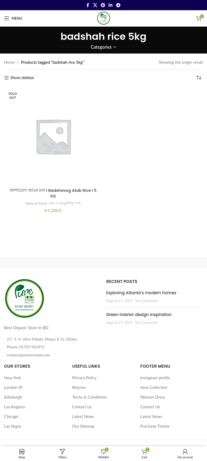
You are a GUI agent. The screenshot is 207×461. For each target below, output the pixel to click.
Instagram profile (155, 377)
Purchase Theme (155, 426)
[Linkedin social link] (110, 5)
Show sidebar (22, 77)
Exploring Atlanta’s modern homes (141, 293)
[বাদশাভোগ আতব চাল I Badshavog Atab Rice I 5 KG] (53, 136)
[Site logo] (103, 17)
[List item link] (52, 347)
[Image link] (24, 298)
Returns (79, 387)
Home (9, 62)
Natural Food (36, 203)
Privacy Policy (84, 377)
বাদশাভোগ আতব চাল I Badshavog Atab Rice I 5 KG (53, 193)
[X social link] (95, 5)
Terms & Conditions (89, 397)
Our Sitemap (83, 426)
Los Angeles (14, 406)
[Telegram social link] (118, 5)
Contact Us (82, 406)
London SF (13, 387)
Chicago (11, 416)
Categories (101, 47)
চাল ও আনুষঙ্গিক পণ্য (65, 203)
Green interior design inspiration (139, 314)
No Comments (146, 301)
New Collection (153, 387)
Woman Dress (152, 397)
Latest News (83, 416)
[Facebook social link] (88, 5)
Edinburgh (13, 397)
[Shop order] (199, 78)
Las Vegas (12, 426)
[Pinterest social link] (103, 5)
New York (12, 377)
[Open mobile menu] (13, 18)
